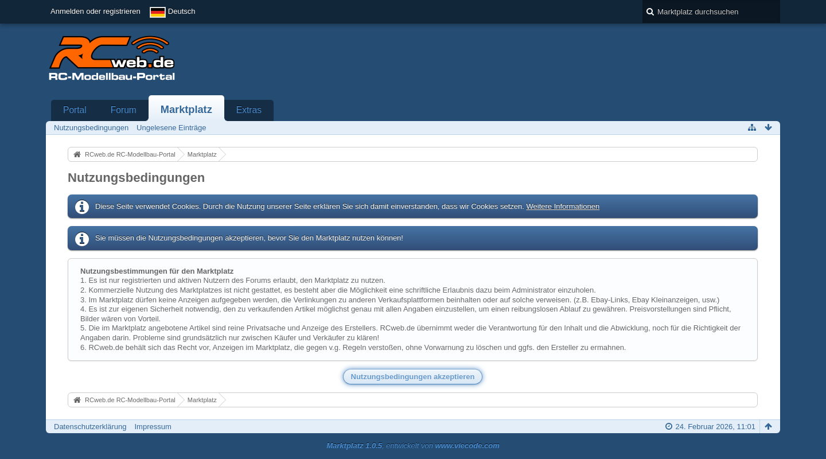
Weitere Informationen (562, 206)
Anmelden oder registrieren (95, 11)
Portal (75, 110)
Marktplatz (186, 109)
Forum (124, 110)
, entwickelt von (413, 445)
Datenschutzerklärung (90, 426)
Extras (249, 110)
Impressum (152, 426)
